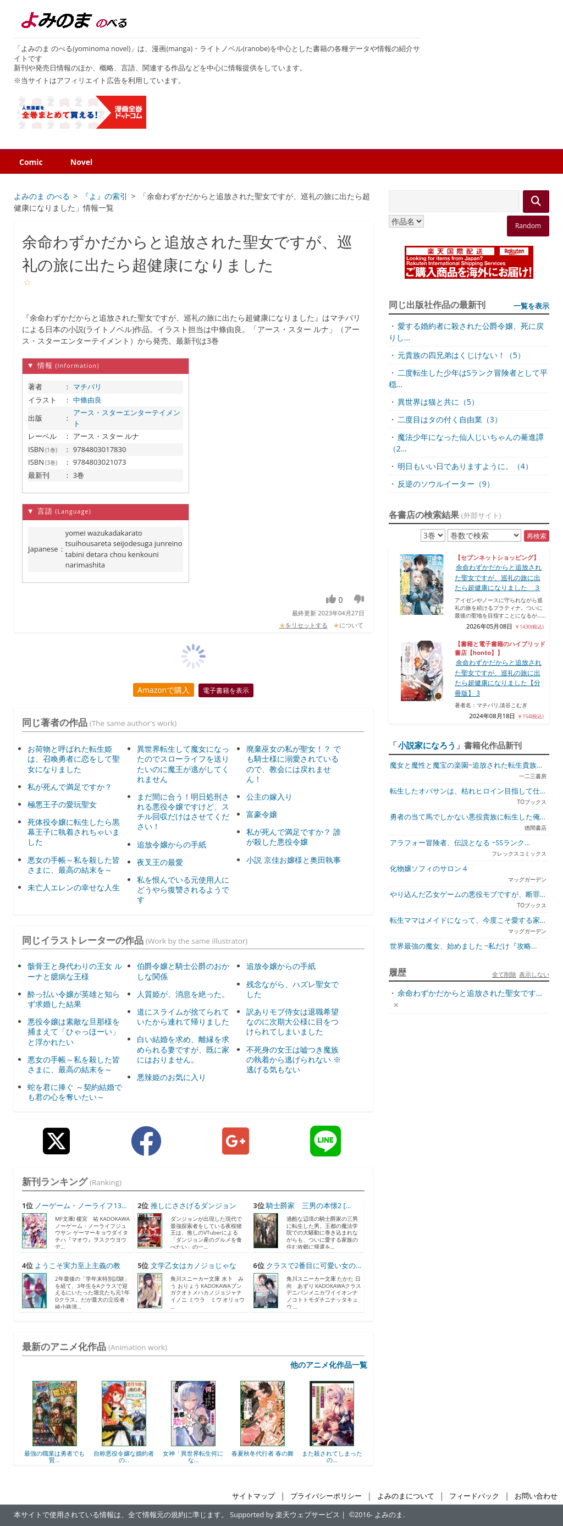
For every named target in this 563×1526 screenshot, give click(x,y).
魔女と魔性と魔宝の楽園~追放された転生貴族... (466, 765)
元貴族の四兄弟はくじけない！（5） (461, 355)
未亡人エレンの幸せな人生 (73, 887)
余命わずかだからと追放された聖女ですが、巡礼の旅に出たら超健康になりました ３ (498, 577)
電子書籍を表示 (226, 690)
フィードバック (474, 1496)
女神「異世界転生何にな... (193, 1456)
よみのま (388, 1514)
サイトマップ (253, 1496)
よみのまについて (405, 1496)
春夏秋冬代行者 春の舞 (262, 1453)
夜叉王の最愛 (160, 862)
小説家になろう (427, 745)
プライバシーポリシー (326, 1496)
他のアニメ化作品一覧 (328, 1364)
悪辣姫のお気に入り (171, 1077)
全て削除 (504, 974)
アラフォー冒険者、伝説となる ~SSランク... (460, 842)
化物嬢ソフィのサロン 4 (428, 868)
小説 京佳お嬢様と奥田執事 (293, 860)
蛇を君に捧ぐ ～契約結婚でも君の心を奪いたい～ (74, 1092)
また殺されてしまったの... (332, 1456)
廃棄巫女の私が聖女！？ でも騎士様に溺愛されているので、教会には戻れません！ (293, 763)
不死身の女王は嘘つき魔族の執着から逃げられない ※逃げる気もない (293, 1059)
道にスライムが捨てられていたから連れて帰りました (183, 1016)
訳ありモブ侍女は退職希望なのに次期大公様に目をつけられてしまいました (292, 1021)
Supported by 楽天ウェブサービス (285, 1514)
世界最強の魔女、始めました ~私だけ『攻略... (463, 946)
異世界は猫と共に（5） (438, 401)
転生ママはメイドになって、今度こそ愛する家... (467, 920)
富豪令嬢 (261, 814)
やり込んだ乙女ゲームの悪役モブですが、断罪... (467, 894)
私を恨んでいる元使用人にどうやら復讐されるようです (183, 889)
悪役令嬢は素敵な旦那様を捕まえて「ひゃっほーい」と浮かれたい (73, 1031)
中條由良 (87, 400)
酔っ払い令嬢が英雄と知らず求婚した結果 (73, 999)
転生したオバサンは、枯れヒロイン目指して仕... (467, 791)
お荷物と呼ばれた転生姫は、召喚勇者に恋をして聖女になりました (73, 758)
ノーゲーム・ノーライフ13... (80, 1205)
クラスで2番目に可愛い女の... (313, 1265)
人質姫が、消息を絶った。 (183, 994)
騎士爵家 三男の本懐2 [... (308, 1205)
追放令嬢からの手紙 (171, 844)
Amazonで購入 (163, 690)
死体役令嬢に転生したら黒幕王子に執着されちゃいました (73, 832)
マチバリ (87, 387)
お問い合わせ (536, 1496)
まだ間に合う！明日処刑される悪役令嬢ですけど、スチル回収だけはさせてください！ (183, 811)
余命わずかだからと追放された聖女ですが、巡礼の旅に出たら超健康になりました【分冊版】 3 (498, 677)
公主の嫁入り (269, 796)
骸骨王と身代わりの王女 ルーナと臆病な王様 (74, 971)
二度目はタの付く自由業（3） (450, 419)
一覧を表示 (531, 306)
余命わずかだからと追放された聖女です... (470, 993)
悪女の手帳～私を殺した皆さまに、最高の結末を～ (73, 865)
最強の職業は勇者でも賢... (54, 1456)
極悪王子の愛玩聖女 (62, 804)
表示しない (534, 974)
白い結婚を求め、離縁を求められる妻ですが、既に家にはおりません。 (183, 1049)
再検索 (537, 536)
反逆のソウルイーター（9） (446, 483)
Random (528, 225)
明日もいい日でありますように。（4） (465, 466)
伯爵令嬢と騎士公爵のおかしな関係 (183, 971)
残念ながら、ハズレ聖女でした (292, 989)
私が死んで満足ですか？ (69, 786)
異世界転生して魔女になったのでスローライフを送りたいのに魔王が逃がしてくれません (183, 763)
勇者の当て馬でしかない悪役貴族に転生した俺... (467, 817)
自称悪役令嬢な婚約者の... (123, 1456)
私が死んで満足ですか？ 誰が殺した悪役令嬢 (293, 837)
